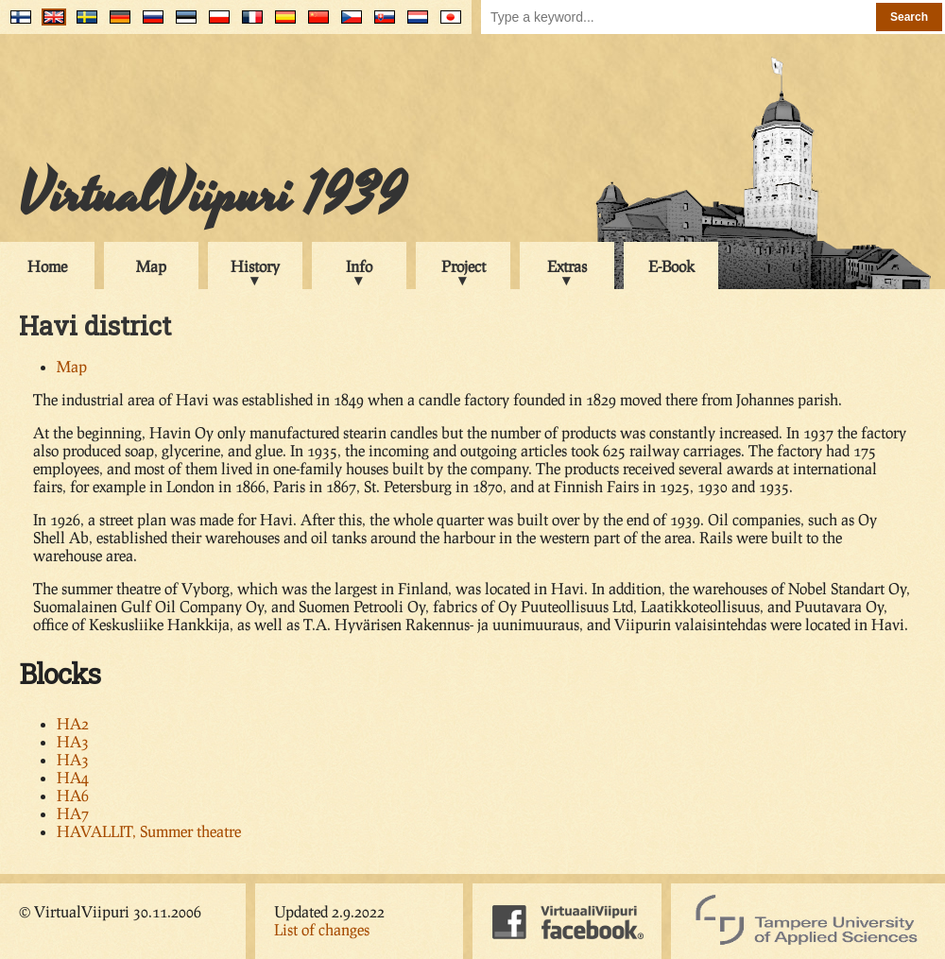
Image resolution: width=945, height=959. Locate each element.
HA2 (73, 723)
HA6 (73, 795)
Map (151, 266)
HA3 (73, 741)
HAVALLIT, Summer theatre (149, 831)
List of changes (321, 929)
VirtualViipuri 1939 (212, 195)
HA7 (73, 813)
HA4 (73, 777)
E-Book (671, 266)
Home (47, 266)
